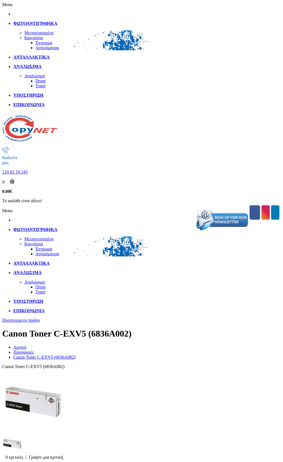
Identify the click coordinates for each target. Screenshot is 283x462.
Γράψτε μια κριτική (45, 457)
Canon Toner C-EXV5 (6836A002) (44, 357)
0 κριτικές (14, 457)
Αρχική (19, 347)
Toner (40, 85)
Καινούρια (33, 37)
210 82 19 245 (15, 172)
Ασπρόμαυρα (47, 47)
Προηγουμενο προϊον (21, 320)
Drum (40, 80)
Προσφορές (23, 352)
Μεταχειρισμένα (39, 32)
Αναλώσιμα (34, 76)
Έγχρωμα (43, 42)
